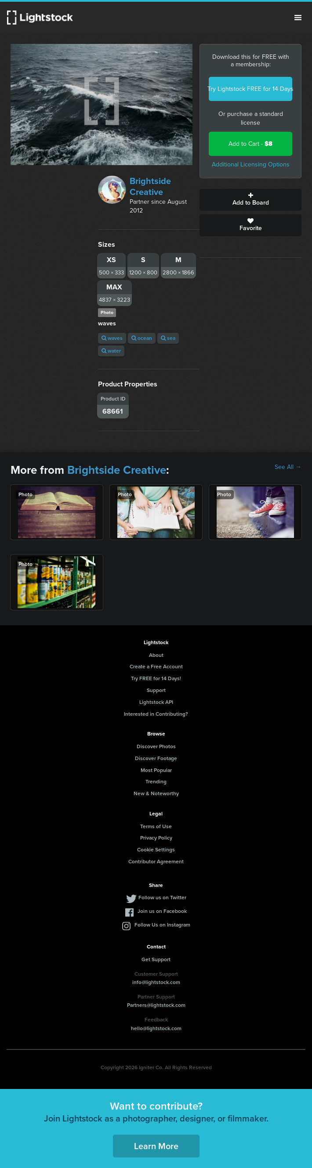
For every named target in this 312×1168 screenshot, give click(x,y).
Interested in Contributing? (156, 714)
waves (112, 338)
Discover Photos (156, 746)
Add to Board (250, 199)
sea (168, 338)
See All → (288, 467)
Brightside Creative (150, 186)
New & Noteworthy (156, 793)
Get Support (156, 959)
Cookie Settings (156, 850)
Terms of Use (156, 826)
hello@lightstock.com (156, 1028)
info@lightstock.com (156, 982)
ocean (141, 338)
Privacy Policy (156, 838)
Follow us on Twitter (162, 897)
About (156, 655)
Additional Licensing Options (251, 164)
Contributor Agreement (156, 861)
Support (156, 690)
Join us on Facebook (162, 911)
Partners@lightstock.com (156, 1005)
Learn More (156, 1146)
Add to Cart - (250, 143)
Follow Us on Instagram (162, 925)
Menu (298, 18)
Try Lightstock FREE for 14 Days (250, 89)
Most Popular (156, 770)
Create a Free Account (156, 667)
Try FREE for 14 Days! (156, 678)
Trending (156, 782)
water (111, 351)
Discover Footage (156, 758)
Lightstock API (156, 702)
